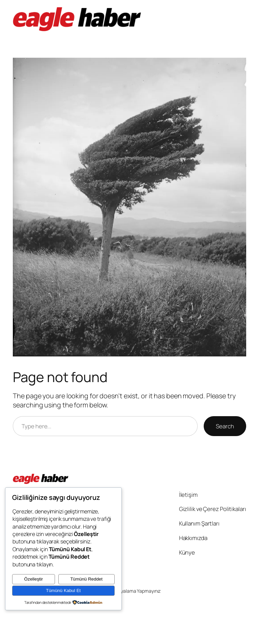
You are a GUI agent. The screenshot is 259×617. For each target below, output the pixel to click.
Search (225, 426)
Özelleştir (33, 579)
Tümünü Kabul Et (63, 590)
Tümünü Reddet (86, 579)
